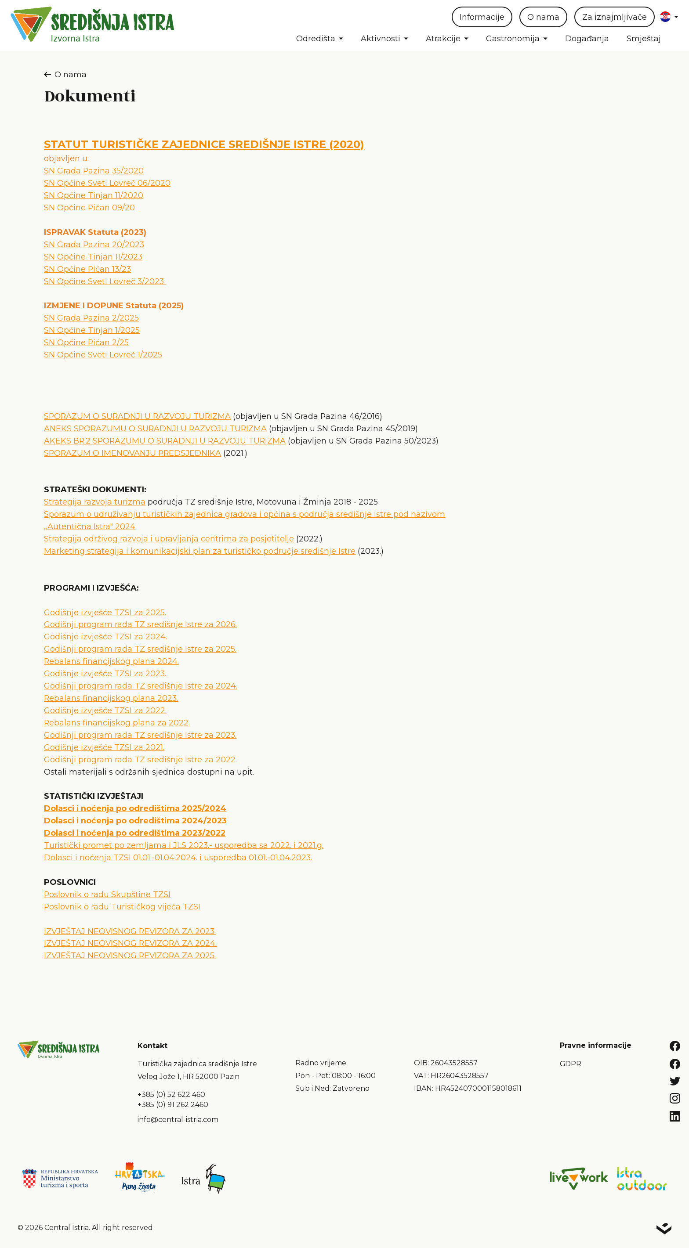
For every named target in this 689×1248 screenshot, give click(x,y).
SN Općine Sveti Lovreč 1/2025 (103, 354)
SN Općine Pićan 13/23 (87, 269)
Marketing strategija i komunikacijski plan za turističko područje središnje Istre (199, 550)
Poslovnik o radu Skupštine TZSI (107, 894)
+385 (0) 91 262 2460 (173, 1104)
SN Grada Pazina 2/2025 (91, 317)
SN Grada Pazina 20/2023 (94, 244)
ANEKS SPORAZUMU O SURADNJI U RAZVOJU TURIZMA (155, 428)
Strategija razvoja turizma (94, 501)
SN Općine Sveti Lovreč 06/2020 (107, 183)
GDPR (570, 1064)
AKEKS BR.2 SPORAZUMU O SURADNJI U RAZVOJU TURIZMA (165, 440)
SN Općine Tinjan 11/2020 (93, 195)
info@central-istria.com (178, 1119)
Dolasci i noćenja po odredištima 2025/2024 (135, 808)
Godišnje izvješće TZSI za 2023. (105, 673)
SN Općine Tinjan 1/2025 (92, 330)
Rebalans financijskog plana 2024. (111, 661)
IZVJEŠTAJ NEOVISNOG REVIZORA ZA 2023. (130, 931)
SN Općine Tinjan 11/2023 (93, 256)
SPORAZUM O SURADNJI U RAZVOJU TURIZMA (137, 416)
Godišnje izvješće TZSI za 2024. (105, 636)
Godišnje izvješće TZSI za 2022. (105, 710)
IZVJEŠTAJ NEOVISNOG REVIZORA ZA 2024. (130, 943)
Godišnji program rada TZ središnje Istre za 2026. (140, 624)
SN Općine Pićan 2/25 (86, 342)
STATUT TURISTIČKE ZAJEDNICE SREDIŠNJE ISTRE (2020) (204, 144)
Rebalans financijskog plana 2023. (111, 698)
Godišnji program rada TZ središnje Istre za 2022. (141, 759)
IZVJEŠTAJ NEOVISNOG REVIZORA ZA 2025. (130, 955)
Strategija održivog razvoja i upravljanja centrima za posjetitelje (169, 538)
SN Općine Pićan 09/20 (89, 207)
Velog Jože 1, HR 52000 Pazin (188, 1076)
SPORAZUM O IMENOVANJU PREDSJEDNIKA (132, 453)
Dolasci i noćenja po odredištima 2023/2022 (134, 832)
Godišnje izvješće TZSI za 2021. (104, 747)
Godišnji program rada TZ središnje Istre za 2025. (140, 648)
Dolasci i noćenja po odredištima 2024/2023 (135, 820)
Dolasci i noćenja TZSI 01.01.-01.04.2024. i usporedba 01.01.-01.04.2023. (178, 857)
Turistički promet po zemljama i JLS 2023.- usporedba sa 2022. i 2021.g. (183, 845)
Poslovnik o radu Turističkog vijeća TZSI (122, 906)
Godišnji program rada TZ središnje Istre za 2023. (140, 734)
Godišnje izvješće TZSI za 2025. (105, 612)
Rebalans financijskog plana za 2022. (117, 722)
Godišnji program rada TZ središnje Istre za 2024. (140, 685)
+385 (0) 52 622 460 (171, 1094)
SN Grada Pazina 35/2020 (94, 170)
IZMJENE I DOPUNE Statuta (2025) (114, 305)
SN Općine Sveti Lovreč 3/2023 (105, 281)
